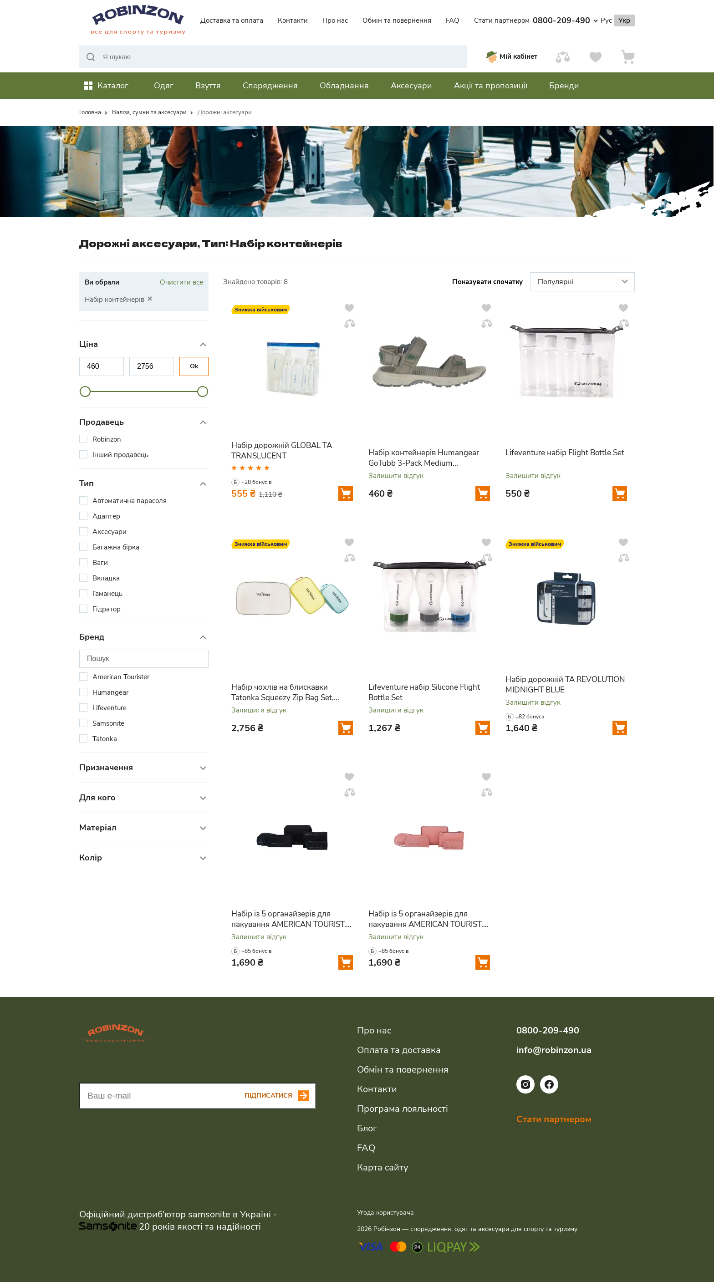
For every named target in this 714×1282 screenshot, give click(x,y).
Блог (367, 1128)
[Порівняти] (563, 57)
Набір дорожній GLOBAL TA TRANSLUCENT (281, 450)
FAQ (452, 20)
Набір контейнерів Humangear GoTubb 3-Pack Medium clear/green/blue (423, 458)
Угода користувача (385, 1212)
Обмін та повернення (396, 20)
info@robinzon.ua (554, 1050)
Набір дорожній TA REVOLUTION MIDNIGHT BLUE (565, 684)
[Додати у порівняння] (350, 323)
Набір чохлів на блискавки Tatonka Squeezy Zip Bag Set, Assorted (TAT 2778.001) (282, 692)
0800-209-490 (565, 20)
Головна (90, 112)
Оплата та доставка (399, 1050)
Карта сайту (382, 1167)
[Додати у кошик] (345, 493)
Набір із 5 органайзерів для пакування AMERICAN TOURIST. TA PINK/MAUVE (425, 919)
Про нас (335, 20)
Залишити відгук (395, 476)
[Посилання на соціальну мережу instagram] (525, 1091)
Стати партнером (502, 20)
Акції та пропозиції (490, 85)
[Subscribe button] (280, 1096)
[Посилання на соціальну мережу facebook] (549, 1091)
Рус (606, 20)
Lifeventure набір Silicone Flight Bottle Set (424, 692)
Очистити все (181, 282)
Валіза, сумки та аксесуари (149, 112)
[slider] (85, 391)
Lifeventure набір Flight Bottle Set (564, 453)
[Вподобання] (595, 57)
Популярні (584, 282)
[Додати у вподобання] (349, 307)
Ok (194, 366)
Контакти (293, 20)
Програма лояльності (402, 1109)
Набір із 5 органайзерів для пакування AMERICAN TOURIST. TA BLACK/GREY (288, 919)
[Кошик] (628, 57)
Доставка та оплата (231, 20)
